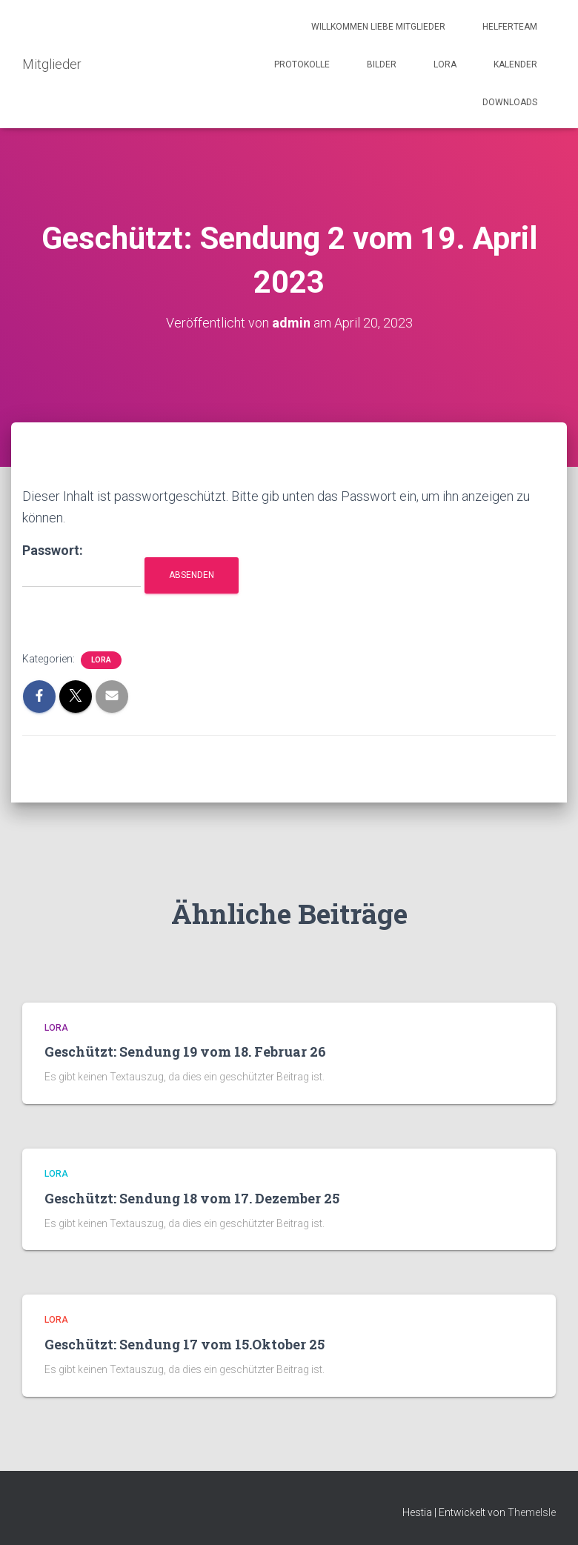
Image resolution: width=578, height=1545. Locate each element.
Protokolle (302, 64)
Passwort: (81, 565)
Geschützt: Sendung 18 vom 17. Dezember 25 (191, 1198)
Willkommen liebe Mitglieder (378, 26)
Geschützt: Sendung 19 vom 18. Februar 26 (185, 1051)
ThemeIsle (532, 1512)
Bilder (381, 64)
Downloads (509, 102)
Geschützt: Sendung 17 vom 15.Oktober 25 (184, 1344)
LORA (445, 64)
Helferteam (509, 26)
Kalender (515, 64)
